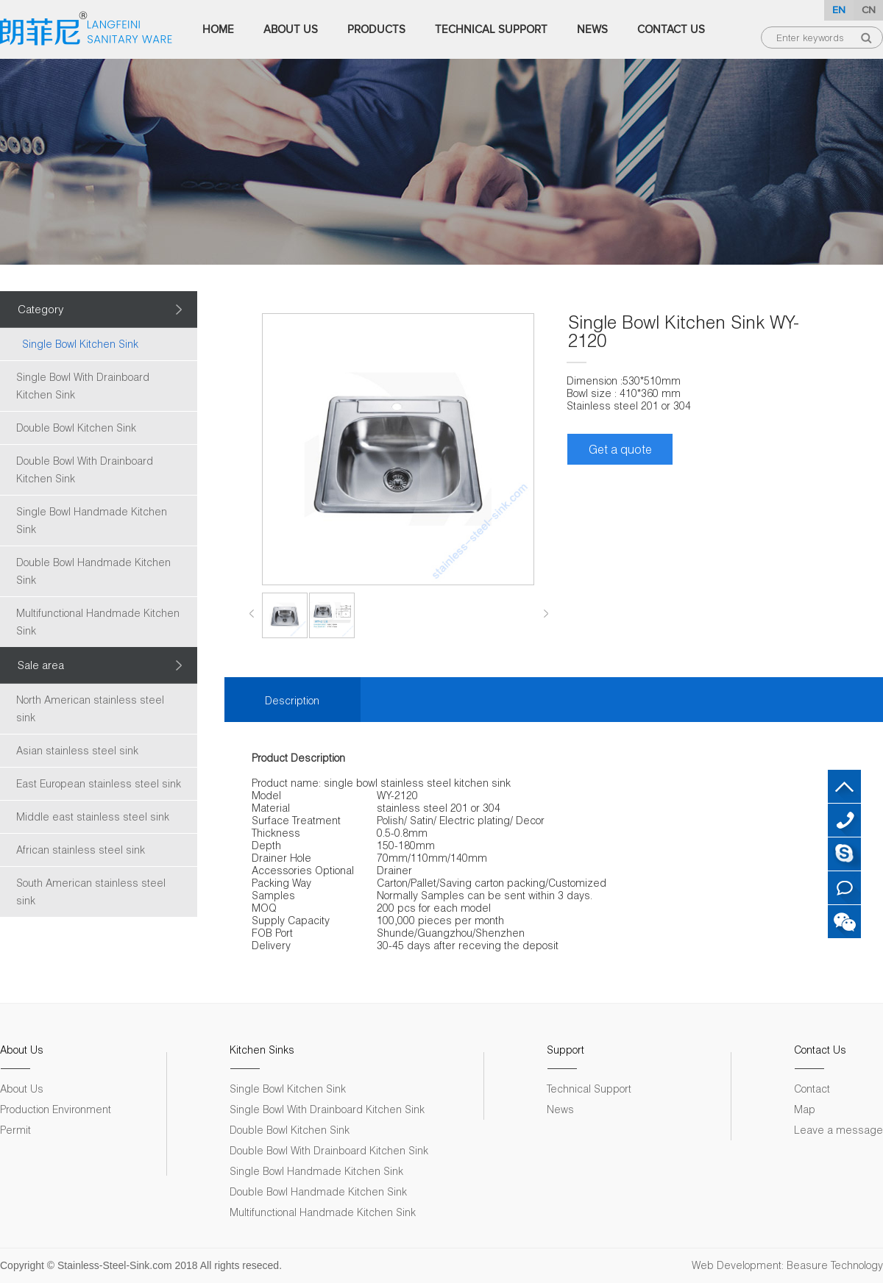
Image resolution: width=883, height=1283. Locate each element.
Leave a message (838, 1129)
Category (41, 308)
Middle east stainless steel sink (92, 816)
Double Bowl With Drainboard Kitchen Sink (84, 469)
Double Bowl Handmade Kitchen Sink (93, 571)
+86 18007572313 (844, 820)
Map (804, 1109)
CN (869, 10)
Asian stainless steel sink (77, 750)
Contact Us (671, 29)
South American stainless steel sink (91, 891)
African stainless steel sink (80, 849)
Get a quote (620, 449)
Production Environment (55, 1109)
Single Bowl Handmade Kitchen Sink (91, 520)
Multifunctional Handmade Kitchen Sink (98, 622)
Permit (15, 1129)
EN (838, 10)
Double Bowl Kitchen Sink (76, 427)
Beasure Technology (835, 1265)
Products (376, 29)
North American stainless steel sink (90, 708)
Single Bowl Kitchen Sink (80, 343)
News (592, 29)
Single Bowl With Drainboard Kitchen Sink (82, 386)
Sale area (41, 664)
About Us (290, 29)
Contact (812, 1088)
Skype (844, 854)
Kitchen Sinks (262, 1049)
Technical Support (491, 29)
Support (565, 1049)
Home (218, 29)
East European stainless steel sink (98, 783)
